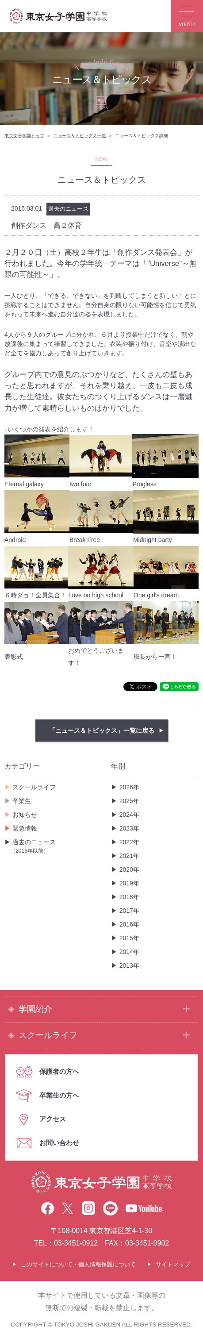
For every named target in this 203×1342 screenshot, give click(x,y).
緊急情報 (24, 828)
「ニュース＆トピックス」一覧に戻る (101, 730)
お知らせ (24, 814)
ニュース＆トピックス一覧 (79, 135)
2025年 (129, 800)
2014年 (129, 951)
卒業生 (21, 800)
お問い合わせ (62, 1149)
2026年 (129, 787)
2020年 (129, 869)
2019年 (129, 883)
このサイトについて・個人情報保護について (78, 1271)
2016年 (129, 924)
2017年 (129, 910)
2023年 (129, 828)
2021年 (129, 855)
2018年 (129, 896)
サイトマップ (173, 1271)
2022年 (129, 842)
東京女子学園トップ (24, 135)
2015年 (129, 938)
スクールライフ (34, 787)
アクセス (55, 1124)
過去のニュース (51, 846)
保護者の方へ (62, 1074)
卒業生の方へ (62, 1099)
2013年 (129, 965)
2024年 (129, 814)
